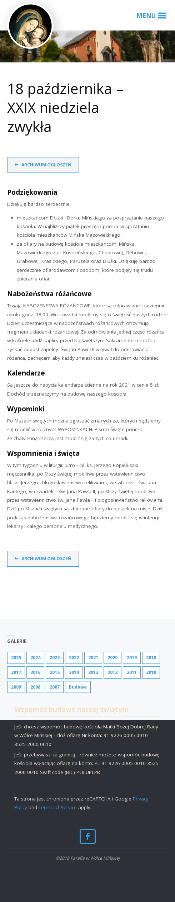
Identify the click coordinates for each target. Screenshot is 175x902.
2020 (113, 658)
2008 (35, 687)
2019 (132, 658)
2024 (35, 658)
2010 (151, 672)
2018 (151, 658)
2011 (132, 672)
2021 (93, 658)
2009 (16, 687)
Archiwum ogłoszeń (46, 165)
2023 (55, 658)
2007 (55, 687)
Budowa (78, 687)
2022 (74, 658)
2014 (74, 672)
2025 (16, 658)
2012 (113, 672)
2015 (55, 672)
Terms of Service (58, 807)
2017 (16, 672)
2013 (93, 672)
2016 (35, 672)
